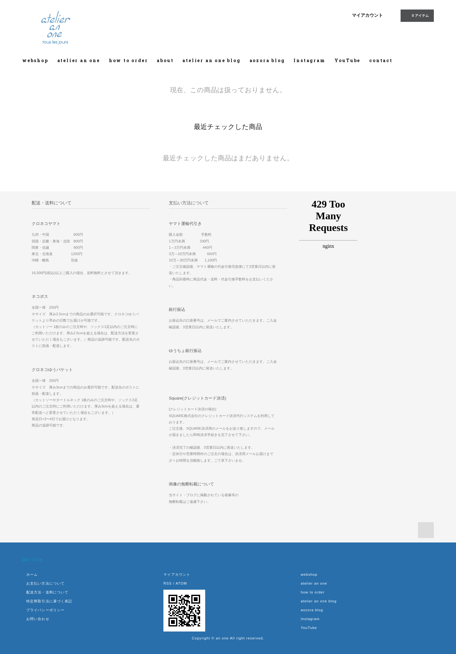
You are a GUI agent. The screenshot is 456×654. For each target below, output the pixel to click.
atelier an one (78, 60)
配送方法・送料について (47, 592)
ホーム (32, 574)
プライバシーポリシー (45, 610)
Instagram (309, 60)
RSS (167, 583)
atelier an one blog (211, 60)
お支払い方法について (45, 583)
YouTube (347, 60)
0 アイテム (416, 15)
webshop (35, 60)
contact (381, 60)
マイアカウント (367, 15)
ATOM (181, 583)
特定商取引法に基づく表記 (49, 601)
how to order (128, 60)
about (165, 60)
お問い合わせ (37, 619)
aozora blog (267, 60)
